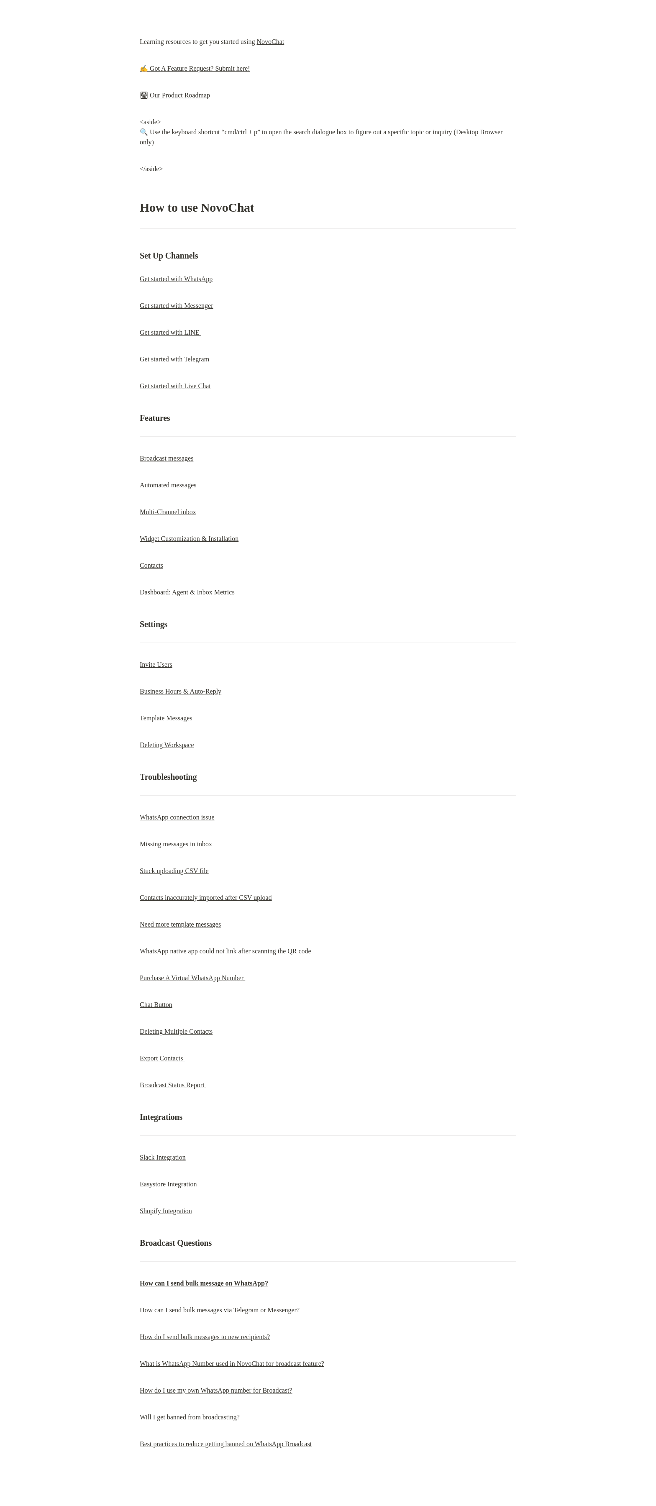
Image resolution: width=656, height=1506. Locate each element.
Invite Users (156, 664)
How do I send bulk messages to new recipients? (205, 1336)
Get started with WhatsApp (176, 278)
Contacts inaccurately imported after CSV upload (206, 897)
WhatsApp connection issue (177, 817)
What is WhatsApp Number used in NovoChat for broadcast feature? (232, 1363)
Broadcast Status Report (173, 1085)
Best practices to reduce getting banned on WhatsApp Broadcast (226, 1443)
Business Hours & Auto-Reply (180, 691)
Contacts (151, 565)
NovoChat (270, 41)
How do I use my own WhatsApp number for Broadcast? (216, 1390)
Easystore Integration (168, 1184)
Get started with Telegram (174, 359)
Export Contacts (162, 1058)
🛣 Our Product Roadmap (175, 95)
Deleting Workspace (167, 744)
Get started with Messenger (176, 305)
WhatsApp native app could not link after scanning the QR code (226, 951)
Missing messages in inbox (176, 844)
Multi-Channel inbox (168, 511)
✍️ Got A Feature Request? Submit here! (195, 68)
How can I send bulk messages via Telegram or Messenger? (220, 1310)
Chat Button (156, 1004)
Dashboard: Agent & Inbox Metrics (187, 592)
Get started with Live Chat (175, 385)
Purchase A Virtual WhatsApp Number (192, 977)
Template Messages (166, 718)
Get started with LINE (170, 332)
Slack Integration (163, 1157)
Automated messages (168, 485)
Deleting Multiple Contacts (176, 1031)
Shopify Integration (166, 1210)
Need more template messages (180, 924)
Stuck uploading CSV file (174, 870)
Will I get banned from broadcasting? (190, 1417)
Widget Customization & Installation (189, 538)
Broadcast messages (166, 458)
